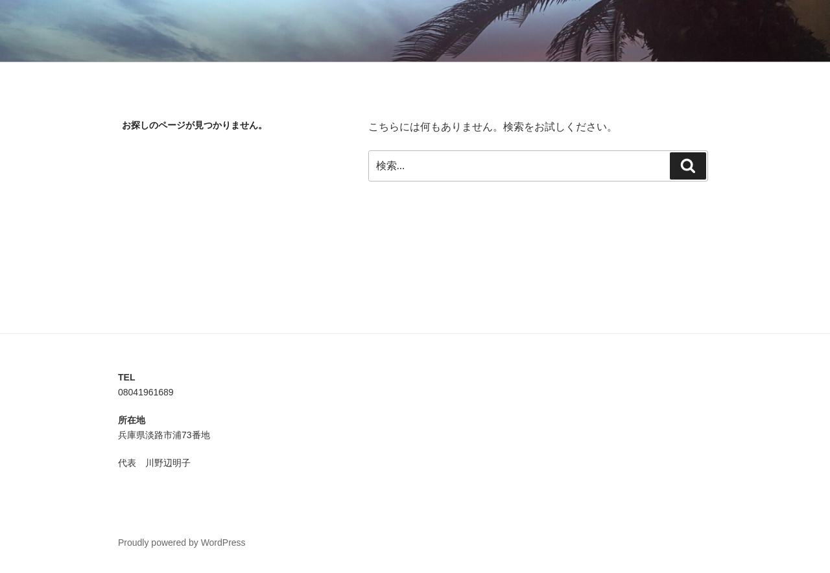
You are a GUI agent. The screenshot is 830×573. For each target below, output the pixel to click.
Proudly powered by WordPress (182, 542)
